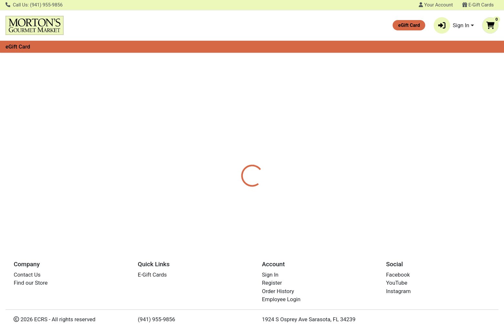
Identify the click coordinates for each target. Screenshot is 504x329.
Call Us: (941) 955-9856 (34, 5)
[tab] (228, 127)
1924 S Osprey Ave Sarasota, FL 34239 (308, 319)
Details (228, 128)
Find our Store (30, 283)
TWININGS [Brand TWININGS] (290, 153)
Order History (278, 291)
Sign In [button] (451, 25)
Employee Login (281, 299)
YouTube (396, 283)
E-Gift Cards (478, 5)
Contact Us (27, 274)
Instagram (398, 291)
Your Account (436, 5)
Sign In (270, 274)
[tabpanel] (357, 156)
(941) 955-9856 (156, 319)
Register (272, 283)
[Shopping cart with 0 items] (490, 25)
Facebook (398, 274)
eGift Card (17, 46)
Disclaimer (258, 128)
